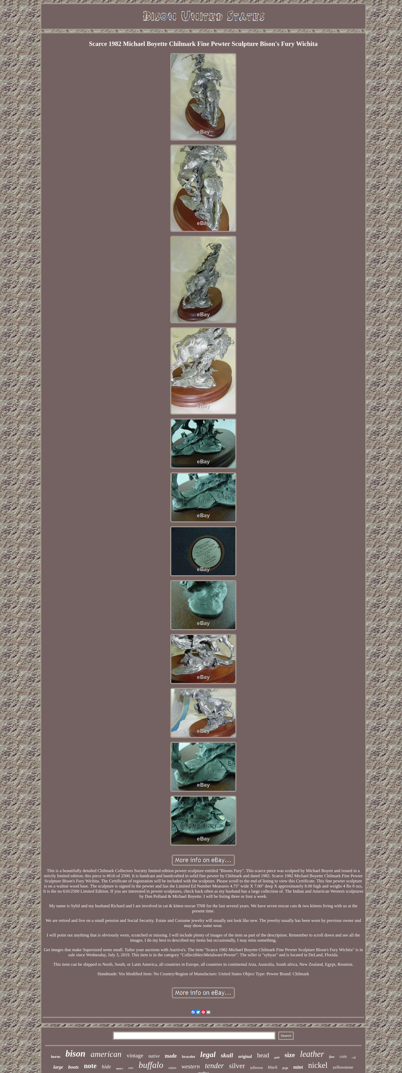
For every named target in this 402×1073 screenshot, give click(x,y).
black (272, 1067)
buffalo (151, 1065)
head (263, 1055)
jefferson (256, 1068)
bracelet (188, 1057)
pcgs (285, 1068)
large (58, 1067)
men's (119, 1068)
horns (56, 1057)
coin (343, 1056)
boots (73, 1067)
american (106, 1054)
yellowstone (343, 1067)
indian (172, 1068)
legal (208, 1054)
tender (214, 1065)
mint (298, 1067)
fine (332, 1057)
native (154, 1056)
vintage (135, 1055)
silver (237, 1066)
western (191, 1066)
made (171, 1056)
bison (75, 1054)
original (245, 1056)
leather (312, 1054)
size (290, 1055)
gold (276, 1057)
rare (130, 1068)
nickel (318, 1065)
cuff (354, 1057)
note (90, 1066)
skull (227, 1055)
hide (106, 1067)
